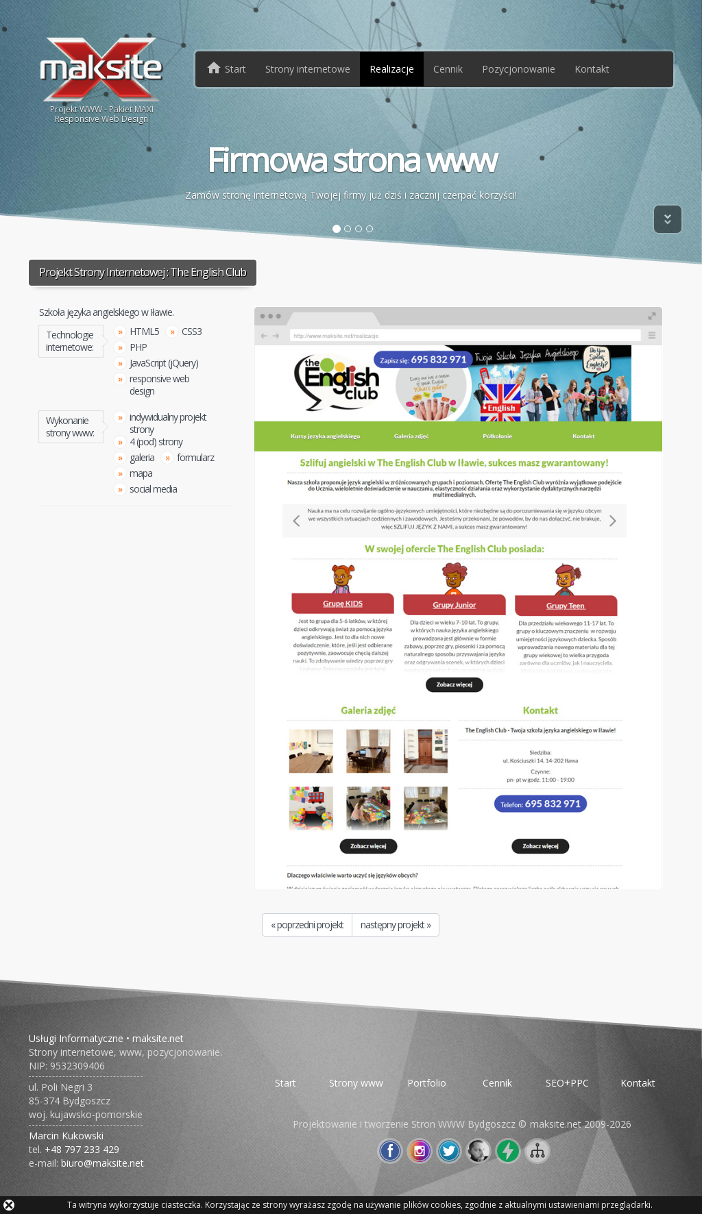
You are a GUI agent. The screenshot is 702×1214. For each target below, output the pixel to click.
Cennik (448, 68)
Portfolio (426, 1082)
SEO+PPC (567, 1082)
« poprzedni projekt (307, 924)
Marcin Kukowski (66, 1135)
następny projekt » (396, 924)
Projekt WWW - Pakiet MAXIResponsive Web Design (102, 79)
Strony (307, 68)
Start (285, 1082)
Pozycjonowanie (518, 68)
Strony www (356, 1082)
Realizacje (392, 68)
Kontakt (591, 68)
